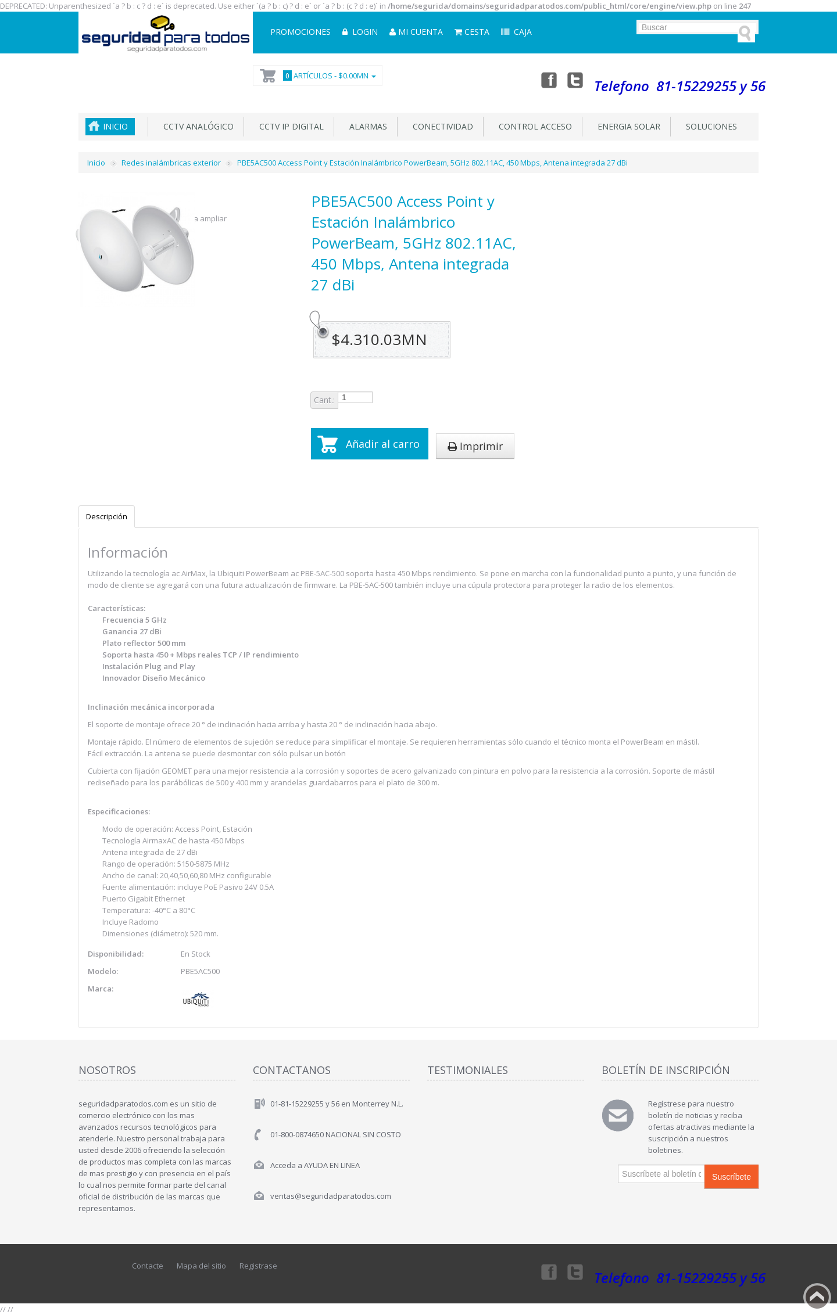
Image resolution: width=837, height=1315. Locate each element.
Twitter (575, 79)
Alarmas (366, 126)
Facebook (548, 79)
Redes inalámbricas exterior (171, 162)
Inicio (115, 126)
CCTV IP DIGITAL (289, 126)
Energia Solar (626, 126)
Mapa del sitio (201, 1265)
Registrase (258, 1265)
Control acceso (533, 126)
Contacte (147, 1265)
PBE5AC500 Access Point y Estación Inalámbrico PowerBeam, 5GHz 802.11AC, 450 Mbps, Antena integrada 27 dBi (432, 162)
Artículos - (328, 75)
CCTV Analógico (196, 126)
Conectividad (440, 126)
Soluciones (709, 126)
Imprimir (475, 446)
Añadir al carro (383, 444)
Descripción (106, 516)
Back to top (817, 1297)
